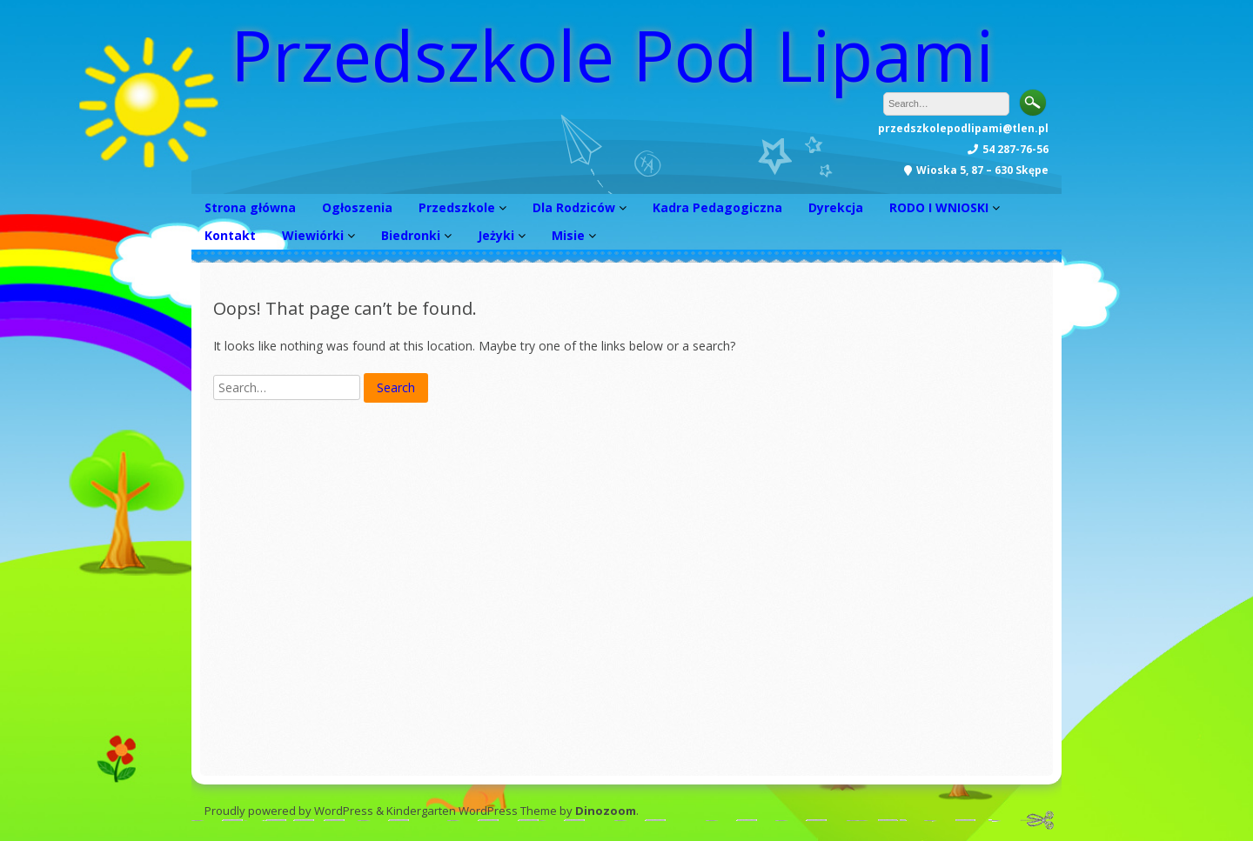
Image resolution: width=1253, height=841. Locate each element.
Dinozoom (605, 810)
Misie (568, 235)
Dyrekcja (835, 207)
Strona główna (250, 207)
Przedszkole (457, 207)
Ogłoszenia (357, 207)
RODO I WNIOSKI (938, 207)
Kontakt (230, 235)
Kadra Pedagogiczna (717, 207)
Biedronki (410, 235)
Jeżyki (496, 235)
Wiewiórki (313, 235)
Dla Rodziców (574, 207)
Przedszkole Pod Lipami (612, 54)
